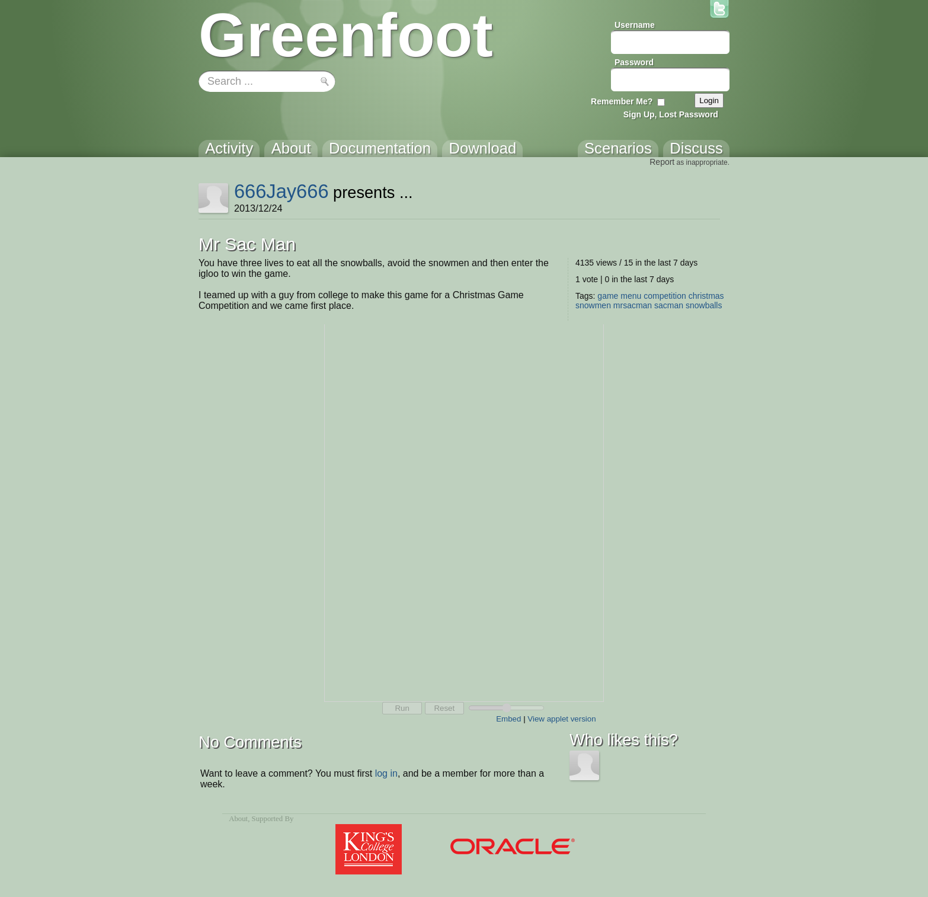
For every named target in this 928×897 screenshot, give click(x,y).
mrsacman (632, 305)
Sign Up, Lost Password (670, 114)
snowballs (704, 305)
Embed (508, 718)
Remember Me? (621, 101)
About (238, 819)
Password (634, 62)
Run (402, 708)
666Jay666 (281, 191)
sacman (668, 305)
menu (630, 296)
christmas (706, 296)
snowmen (593, 305)
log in (386, 773)
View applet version (561, 718)
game (607, 296)
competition (665, 296)
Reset (444, 708)
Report (661, 162)
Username (635, 25)
